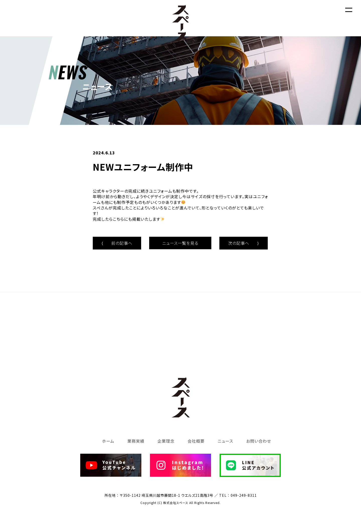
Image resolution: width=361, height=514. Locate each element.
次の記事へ (243, 243)
